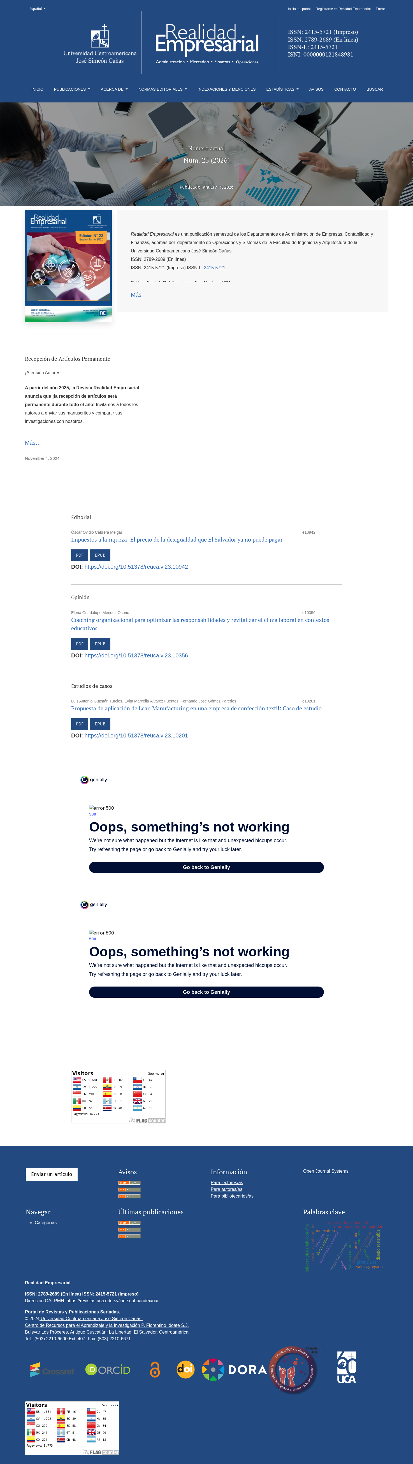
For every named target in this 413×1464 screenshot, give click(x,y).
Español (39, 8)
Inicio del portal (299, 9)
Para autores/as (226, 1189)
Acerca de (113, 89)
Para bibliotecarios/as (232, 1196)
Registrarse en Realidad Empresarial (343, 9)
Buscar (374, 89)
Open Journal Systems (326, 1171)
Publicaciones (70, 89)
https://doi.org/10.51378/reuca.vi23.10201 (136, 735)
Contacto (345, 89)
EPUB (100, 555)
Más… (33, 443)
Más (136, 295)
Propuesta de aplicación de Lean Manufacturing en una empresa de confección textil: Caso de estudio (196, 708)
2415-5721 (215, 267)
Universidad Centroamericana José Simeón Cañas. (91, 1318)
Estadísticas (281, 89)
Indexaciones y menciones (227, 89)
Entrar (380, 9)
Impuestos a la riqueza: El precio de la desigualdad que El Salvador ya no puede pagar (177, 539)
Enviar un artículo (51, 1174)
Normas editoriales (161, 89)
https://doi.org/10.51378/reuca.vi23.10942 (136, 567)
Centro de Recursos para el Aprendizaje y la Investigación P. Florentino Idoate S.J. (107, 1325)
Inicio (37, 89)
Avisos (316, 89)
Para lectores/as (227, 1182)
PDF (79, 555)
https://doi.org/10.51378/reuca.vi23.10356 (136, 655)
